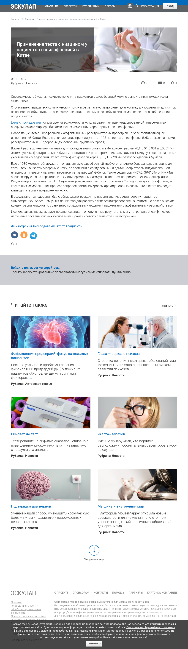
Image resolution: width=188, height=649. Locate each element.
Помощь (118, 592)
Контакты (101, 592)
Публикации (90, 6)
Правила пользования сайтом (28, 616)
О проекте (61, 592)
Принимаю (94, 643)
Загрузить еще (94, 559)
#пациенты (74, 226)
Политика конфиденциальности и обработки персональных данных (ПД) (26, 607)
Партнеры (136, 592)
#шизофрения (21, 226)
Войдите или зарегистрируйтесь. (35, 267)
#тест (60, 226)
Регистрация (150, 6)
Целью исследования (27, 122)
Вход (170, 6)
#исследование (44, 226)
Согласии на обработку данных (58, 630)
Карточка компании (162, 592)
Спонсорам (81, 592)
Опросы (110, 6)
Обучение (51, 6)
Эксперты (70, 6)
